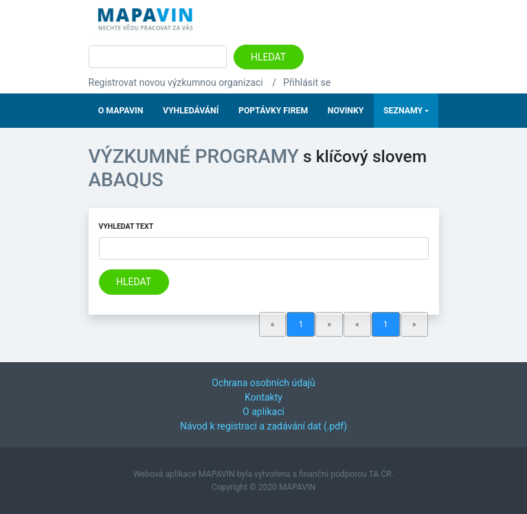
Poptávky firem (273, 110)
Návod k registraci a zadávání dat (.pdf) (263, 426)
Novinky (346, 110)
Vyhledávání (190, 110)
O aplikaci (263, 411)
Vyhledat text (126, 226)
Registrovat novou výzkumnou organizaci (176, 82)
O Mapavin (120, 110)
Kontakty (263, 397)
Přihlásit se (306, 82)
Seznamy (403, 110)
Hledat (268, 57)
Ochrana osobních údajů (263, 382)
